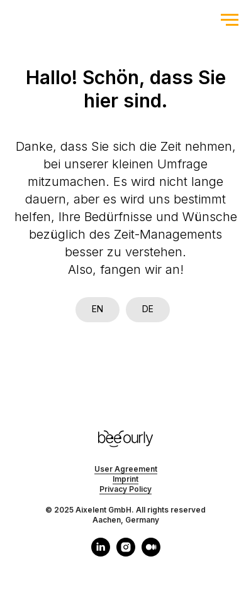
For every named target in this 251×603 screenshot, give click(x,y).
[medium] (151, 553)
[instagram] (125, 553)
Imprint (125, 479)
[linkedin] (100, 553)
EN (97, 308)
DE (147, 308)
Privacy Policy (125, 489)
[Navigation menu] (229, 20)
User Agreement (125, 469)
